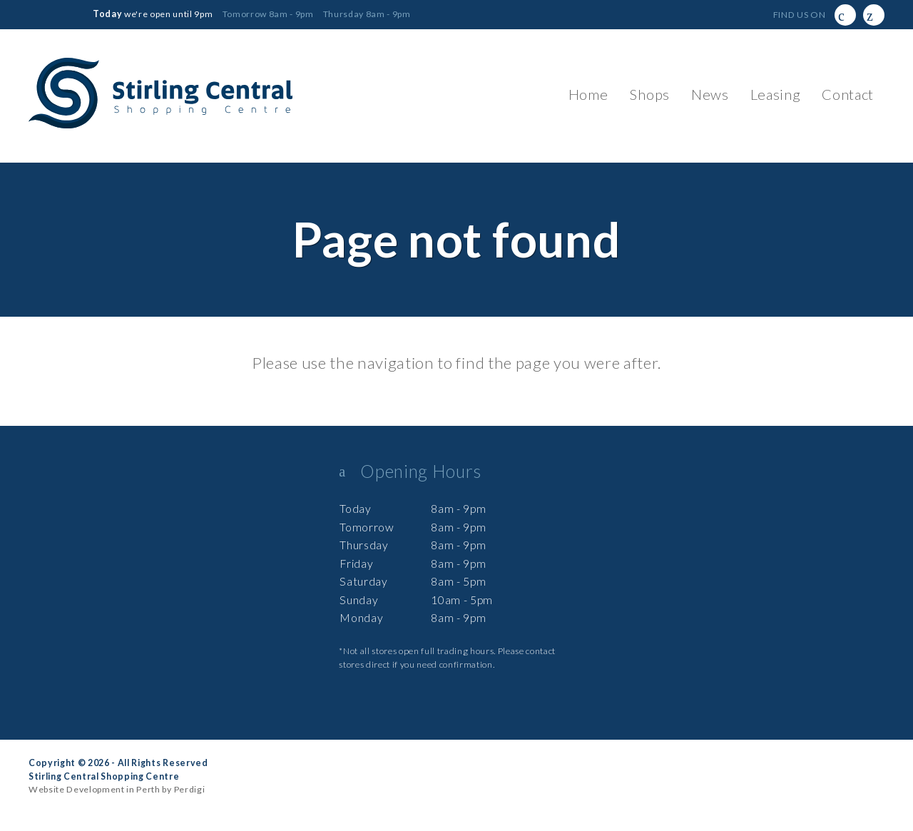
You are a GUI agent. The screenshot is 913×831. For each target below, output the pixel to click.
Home (588, 94)
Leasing (775, 94)
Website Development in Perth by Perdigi (117, 789)
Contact (848, 94)
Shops (649, 94)
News (710, 94)
